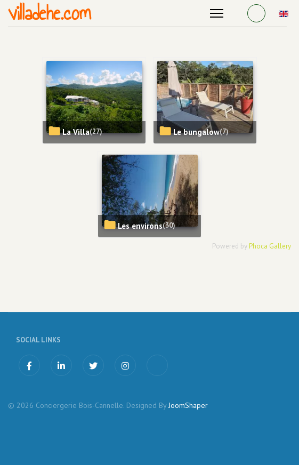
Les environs (140, 226)
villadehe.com (49, 13)
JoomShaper (188, 405)
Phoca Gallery (270, 246)
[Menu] (216, 13)
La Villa (76, 132)
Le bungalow (196, 132)
